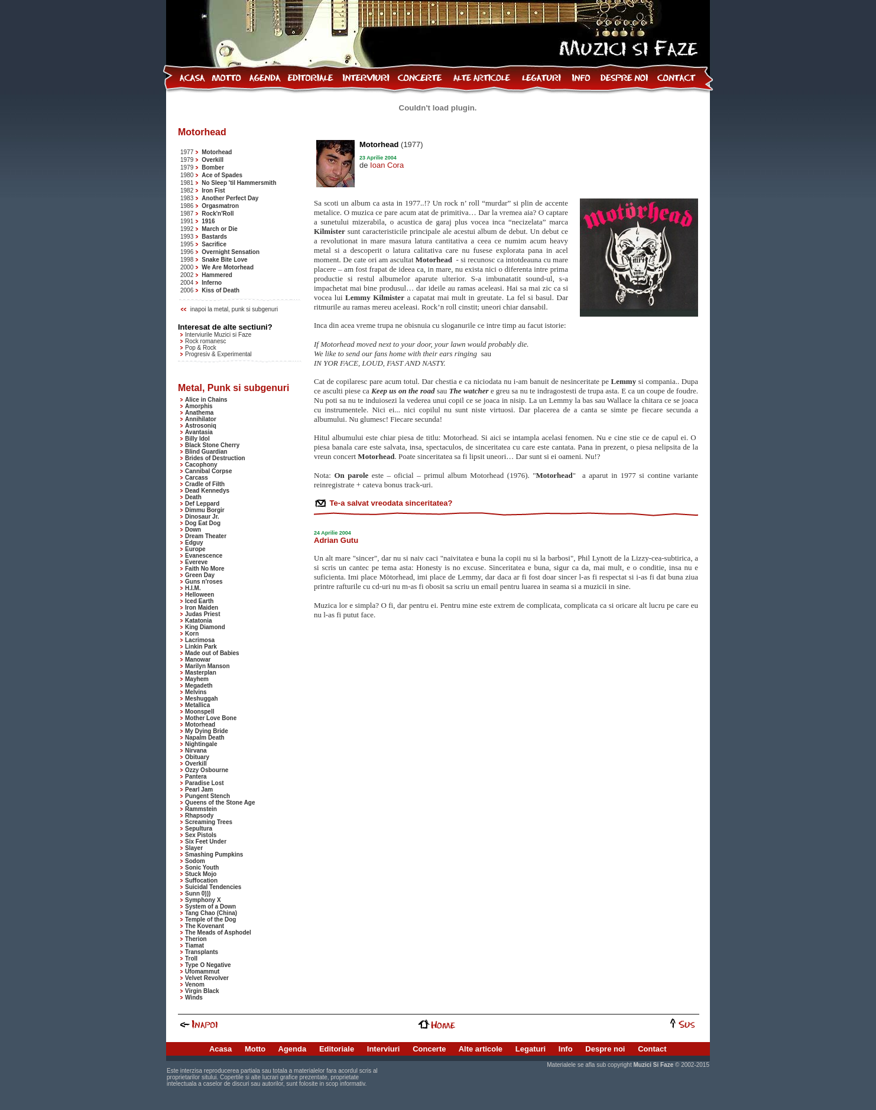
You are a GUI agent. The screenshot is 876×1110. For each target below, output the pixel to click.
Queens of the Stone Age (220, 802)
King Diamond (205, 627)
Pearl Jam (199, 789)
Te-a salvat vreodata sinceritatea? (389, 503)
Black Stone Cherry (212, 445)
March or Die (220, 229)
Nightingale (201, 744)
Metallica (197, 705)
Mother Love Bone (210, 718)
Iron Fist (213, 190)
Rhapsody (199, 815)
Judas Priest (202, 614)
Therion (196, 939)
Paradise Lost (204, 783)
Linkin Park (201, 646)
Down (193, 529)
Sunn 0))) (197, 893)
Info (566, 1048)
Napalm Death (205, 737)
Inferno (212, 282)
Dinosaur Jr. (202, 516)
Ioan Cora (387, 165)
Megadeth (199, 685)
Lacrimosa (200, 640)
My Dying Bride (206, 731)
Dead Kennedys (207, 490)
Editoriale (336, 1048)
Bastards (214, 236)
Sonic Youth (202, 867)
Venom (195, 984)
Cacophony (201, 464)
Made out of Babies (212, 653)
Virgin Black (202, 991)
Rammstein (201, 809)
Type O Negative (208, 965)
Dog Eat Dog (202, 523)
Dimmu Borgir (205, 510)
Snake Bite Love (224, 259)
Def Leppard (202, 503)
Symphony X (203, 900)
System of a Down (210, 906)
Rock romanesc (205, 341)
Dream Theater (205, 536)
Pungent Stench (207, 796)
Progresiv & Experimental (218, 354)
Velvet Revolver (207, 978)
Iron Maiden (201, 607)
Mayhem (197, 679)
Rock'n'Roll (217, 213)
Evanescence (203, 555)
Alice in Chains (206, 399)
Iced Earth (199, 601)
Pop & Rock (200, 347)
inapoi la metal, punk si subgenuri (234, 309)
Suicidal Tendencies (213, 887)
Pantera (196, 776)
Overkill (212, 160)
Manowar (197, 659)
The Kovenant (204, 926)
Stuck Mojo (200, 874)
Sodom (195, 861)
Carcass (196, 477)
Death (193, 497)
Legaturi (530, 1048)
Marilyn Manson (207, 666)
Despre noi (605, 1048)
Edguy (194, 542)
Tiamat (194, 945)
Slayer (194, 848)
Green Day (200, 575)
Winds (194, 997)
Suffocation (201, 880)
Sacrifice (214, 244)
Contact (652, 1048)
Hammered (217, 275)
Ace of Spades (222, 175)
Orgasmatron (220, 206)
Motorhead (217, 152)
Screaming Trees (208, 822)
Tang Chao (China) (211, 913)
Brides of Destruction (215, 458)
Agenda (292, 1048)
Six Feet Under (205, 841)
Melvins (196, 692)
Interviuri (383, 1048)
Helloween (199, 594)
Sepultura (198, 828)
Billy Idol (197, 438)
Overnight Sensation (230, 252)
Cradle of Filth (205, 484)
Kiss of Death (220, 290)
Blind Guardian (206, 451)
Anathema (199, 412)
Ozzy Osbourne (206, 770)
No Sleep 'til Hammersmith (239, 183)
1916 (208, 221)
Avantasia (199, 432)
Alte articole (480, 1048)
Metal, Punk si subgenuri (233, 388)
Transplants (201, 952)
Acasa (220, 1048)
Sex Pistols (200, 835)
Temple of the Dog (210, 919)
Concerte (429, 1048)
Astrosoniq (200, 425)
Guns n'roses (204, 581)
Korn (192, 633)
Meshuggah (201, 698)
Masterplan (200, 672)
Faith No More (205, 568)
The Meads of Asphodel (218, 932)
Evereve (196, 562)
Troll (191, 958)
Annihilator (200, 419)
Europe (195, 549)
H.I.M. (193, 588)
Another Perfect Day (230, 198)
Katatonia (198, 620)
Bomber (213, 167)
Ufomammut (202, 971)
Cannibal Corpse (208, 471)
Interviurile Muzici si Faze (218, 334)
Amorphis (199, 406)
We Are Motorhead (228, 267)
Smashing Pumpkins (214, 854)
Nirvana (196, 750)
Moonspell (199, 711)
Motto (255, 1048)
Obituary (197, 757)
